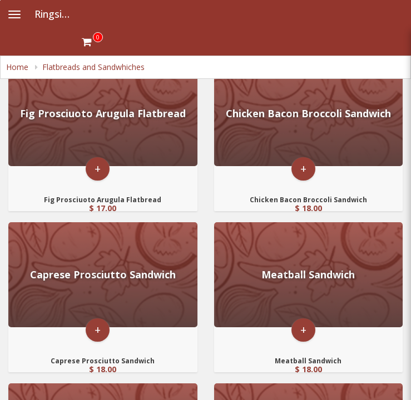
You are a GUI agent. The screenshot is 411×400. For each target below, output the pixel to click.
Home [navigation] (18, 67)
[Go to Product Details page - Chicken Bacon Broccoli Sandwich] (308, 113)
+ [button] (98, 168)
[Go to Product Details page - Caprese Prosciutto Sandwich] (102, 274)
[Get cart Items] (92, 42)
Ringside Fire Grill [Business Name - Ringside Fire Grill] (58, 14)
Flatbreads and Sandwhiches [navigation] (93, 67)
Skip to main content (0, 0)
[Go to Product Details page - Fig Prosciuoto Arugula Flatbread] (102, 113)
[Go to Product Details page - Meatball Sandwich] (308, 274)
